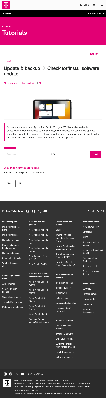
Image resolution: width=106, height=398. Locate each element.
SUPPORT (7, 13)
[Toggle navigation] (95, 13)
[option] (53, 132)
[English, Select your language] (95, 54)
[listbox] (53, 132)
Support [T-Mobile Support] (7, 27)
